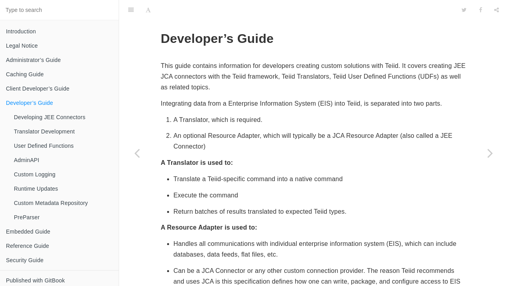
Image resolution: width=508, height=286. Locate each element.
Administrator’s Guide (33, 60)
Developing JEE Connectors (49, 117)
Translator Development (44, 131)
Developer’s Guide (29, 103)
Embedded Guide (28, 231)
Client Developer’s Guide (37, 88)
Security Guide (25, 260)
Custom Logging (35, 174)
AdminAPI (26, 160)
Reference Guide (27, 246)
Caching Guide (25, 74)
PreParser (27, 217)
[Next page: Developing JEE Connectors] (490, 153)
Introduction (21, 31)
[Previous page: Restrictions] (137, 153)
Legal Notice (22, 46)
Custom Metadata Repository (51, 203)
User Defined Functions (44, 146)
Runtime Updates (36, 189)
